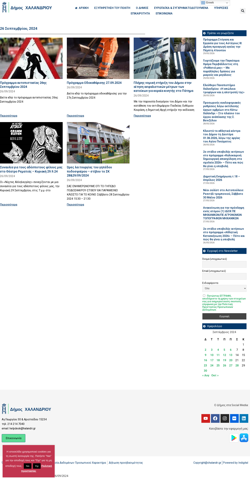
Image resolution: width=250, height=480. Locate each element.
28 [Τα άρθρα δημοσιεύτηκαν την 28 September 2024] (237, 365)
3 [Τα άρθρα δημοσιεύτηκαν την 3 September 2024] (211, 349)
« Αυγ (205, 375)
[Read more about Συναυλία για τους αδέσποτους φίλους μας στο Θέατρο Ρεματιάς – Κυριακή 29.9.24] (31, 142)
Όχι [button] (37, 466)
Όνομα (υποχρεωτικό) (214, 259)
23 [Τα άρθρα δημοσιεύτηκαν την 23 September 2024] (205, 365)
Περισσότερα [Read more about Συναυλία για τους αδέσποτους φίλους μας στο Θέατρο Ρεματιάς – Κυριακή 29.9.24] (8, 204)
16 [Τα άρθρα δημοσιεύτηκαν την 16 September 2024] (205, 360)
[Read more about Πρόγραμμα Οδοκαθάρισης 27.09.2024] (98, 58)
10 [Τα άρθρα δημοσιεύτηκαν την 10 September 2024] (211, 355)
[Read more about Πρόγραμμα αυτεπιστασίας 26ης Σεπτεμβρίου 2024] (31, 58)
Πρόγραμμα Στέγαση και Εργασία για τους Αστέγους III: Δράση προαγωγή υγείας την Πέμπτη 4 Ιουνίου (222, 45)
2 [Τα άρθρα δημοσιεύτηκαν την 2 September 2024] (205, 349)
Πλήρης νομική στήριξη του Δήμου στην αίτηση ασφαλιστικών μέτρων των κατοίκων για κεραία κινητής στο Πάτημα (163, 87)
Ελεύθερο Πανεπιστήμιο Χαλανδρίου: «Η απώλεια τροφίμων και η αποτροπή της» (223, 88)
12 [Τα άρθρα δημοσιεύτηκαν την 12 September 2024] (224, 355)
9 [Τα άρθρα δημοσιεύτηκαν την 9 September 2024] (205, 355)
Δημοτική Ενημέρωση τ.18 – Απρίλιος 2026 (221, 178)
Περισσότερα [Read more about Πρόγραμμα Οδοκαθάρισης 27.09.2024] (75, 115)
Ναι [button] (27, 466)
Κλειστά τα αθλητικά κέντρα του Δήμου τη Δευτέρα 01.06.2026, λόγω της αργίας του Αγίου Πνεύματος (221, 136)
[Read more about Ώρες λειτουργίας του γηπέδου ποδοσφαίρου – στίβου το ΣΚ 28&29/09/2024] (98, 142)
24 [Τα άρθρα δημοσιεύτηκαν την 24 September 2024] (211, 365)
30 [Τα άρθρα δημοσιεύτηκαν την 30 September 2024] (205, 370)
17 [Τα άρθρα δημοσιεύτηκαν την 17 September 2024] (211, 360)
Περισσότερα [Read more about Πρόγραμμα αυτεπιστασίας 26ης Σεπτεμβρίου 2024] (8, 115)
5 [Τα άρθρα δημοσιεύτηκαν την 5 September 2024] (224, 349)
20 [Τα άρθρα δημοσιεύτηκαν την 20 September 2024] (230, 360)
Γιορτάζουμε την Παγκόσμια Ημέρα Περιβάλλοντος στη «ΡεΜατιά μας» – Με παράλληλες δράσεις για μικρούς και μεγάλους (221, 68)
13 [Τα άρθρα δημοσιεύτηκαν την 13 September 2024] (230, 355)
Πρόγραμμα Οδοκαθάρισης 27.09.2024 (94, 83)
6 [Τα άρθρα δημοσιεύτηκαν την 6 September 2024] (230, 349)
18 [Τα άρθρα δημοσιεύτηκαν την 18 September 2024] (218, 360)
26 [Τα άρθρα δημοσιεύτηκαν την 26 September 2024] (224, 365)
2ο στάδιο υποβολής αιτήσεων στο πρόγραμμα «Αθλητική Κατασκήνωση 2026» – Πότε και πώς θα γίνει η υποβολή (224, 234)
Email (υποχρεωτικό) (214, 271)
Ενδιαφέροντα (210, 283)
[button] (243, 11)
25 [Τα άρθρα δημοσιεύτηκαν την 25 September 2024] (218, 365)
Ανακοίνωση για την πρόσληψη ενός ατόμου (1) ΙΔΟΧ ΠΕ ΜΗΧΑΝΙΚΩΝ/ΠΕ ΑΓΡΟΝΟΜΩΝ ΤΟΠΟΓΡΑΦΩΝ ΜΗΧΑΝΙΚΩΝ (223, 213)
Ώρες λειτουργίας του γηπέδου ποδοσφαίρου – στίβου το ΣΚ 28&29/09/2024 (89, 171)
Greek (207, 3)
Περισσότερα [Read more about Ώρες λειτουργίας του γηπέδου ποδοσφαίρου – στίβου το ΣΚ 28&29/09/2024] (75, 204)
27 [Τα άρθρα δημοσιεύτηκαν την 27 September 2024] (230, 365)
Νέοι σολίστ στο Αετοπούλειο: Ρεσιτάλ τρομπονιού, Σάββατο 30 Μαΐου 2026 (223, 194)
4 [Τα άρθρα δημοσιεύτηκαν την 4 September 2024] (218, 349)
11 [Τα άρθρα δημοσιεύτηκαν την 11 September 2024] (218, 355)
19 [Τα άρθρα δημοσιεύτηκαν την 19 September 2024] (224, 360)
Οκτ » (215, 375)
